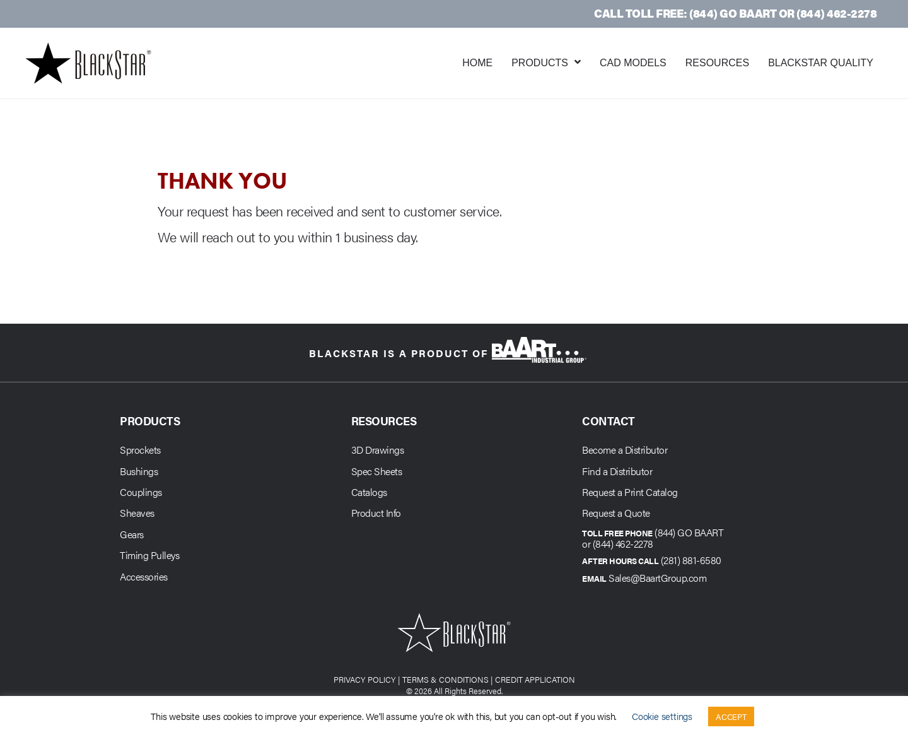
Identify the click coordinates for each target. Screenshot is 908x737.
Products (539, 62)
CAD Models (633, 62)
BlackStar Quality (820, 62)
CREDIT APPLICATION (535, 679)
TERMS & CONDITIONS (445, 679)
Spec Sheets (376, 471)
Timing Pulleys (149, 555)
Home (477, 62)
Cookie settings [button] (662, 715)
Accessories (144, 576)
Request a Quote (616, 512)
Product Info (376, 512)
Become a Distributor (624, 449)
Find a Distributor (617, 471)
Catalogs (369, 492)
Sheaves (137, 512)
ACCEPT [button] (731, 716)
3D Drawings (377, 449)
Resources (717, 62)
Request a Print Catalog (630, 492)
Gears (132, 534)
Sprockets (140, 449)
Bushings (139, 471)
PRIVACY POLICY (365, 679)
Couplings (141, 492)
